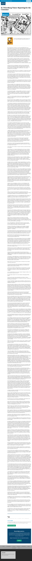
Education (18, 546)
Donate (19, 540)
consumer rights (26, 518)
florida (23, 518)
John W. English (4, 11)
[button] (31, 3)
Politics (19, 547)
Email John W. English (11, 525)
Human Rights (14, 547)
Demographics (9, 546)
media (15, 518)
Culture (3, 546)
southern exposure (11, 518)
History (29, 546)
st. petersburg (19, 518)
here (29, 39)
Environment (24, 546)
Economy (14, 546)
